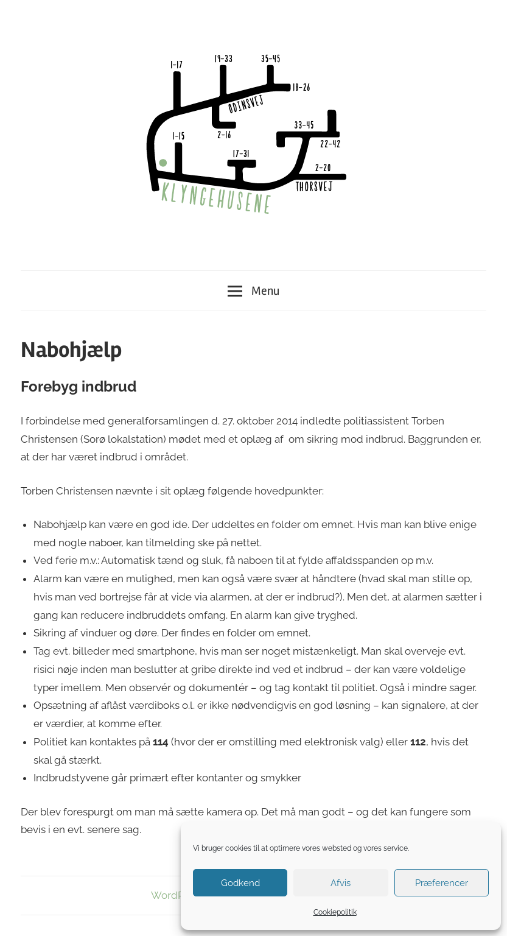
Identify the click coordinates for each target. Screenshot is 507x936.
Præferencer (441, 883)
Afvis (340, 883)
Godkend (240, 883)
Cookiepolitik (335, 912)
